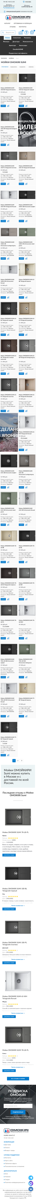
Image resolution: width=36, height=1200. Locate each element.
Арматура (12, 45)
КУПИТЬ (3, 105)
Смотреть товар (9, 855)
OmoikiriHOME (18, 49)
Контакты (22, 27)
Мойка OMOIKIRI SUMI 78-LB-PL (15, 832)
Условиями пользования (21, 1118)
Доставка (8, 1144)
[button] (9, 7)
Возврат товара (10, 1150)
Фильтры (6, 41)
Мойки (7, 38)
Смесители (17, 38)
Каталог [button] (7, 23)
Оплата (7, 1147)
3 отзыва (5, 172)
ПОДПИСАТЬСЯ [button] (18, 1112)
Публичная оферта (11, 1163)
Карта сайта (8, 1160)
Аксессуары (23, 45)
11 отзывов (6, 626)
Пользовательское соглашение (14, 1166)
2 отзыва (23, 94)
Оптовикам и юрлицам (23, 23)
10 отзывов (24, 438)
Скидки (7, 1179)
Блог (6, 1173)
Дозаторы (16, 41)
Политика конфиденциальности (15, 1182)
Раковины (27, 38)
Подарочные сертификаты (18, 53)
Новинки (7, 1176)
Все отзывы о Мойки (18, 1078)
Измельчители (28, 41)
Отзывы (13, 27)
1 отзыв (5, 743)
